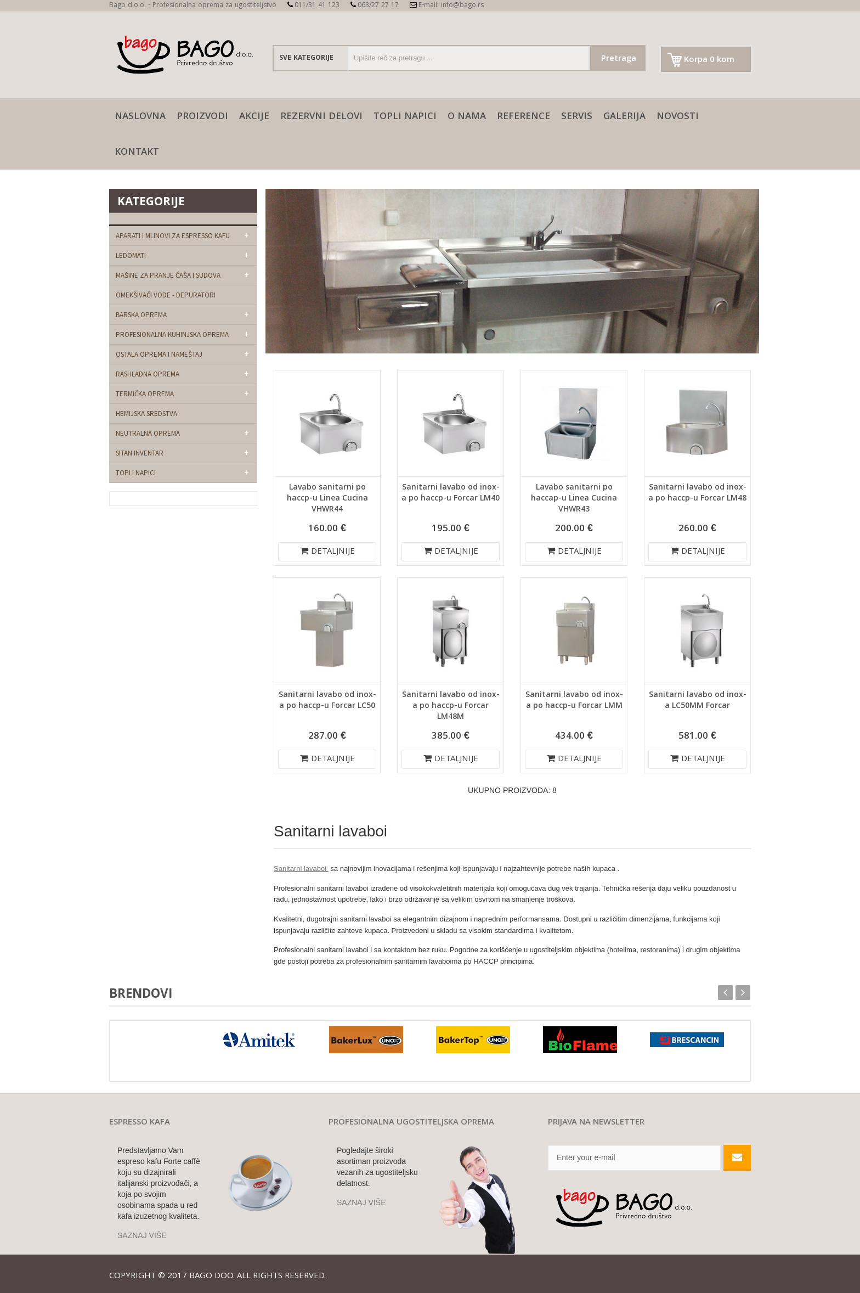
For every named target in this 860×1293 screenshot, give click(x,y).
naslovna (140, 117)
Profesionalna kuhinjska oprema (172, 334)
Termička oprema (145, 393)
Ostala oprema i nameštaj (159, 354)
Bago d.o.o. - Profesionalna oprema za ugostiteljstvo (192, 6)
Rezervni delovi (321, 117)
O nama (467, 117)
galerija (624, 117)
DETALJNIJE (327, 552)
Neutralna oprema (148, 433)
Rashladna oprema (147, 374)
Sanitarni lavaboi (301, 868)
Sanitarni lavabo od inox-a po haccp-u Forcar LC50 (327, 701)
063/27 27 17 (374, 6)
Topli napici (405, 117)
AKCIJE (254, 117)
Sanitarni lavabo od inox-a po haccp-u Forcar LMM (574, 701)
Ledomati (131, 255)
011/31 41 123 (313, 6)
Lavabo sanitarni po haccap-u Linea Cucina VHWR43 (574, 498)
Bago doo (211, 1276)
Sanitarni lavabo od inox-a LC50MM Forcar (697, 701)
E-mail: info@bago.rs (447, 6)
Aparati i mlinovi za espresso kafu (173, 235)
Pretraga (618, 59)
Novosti (678, 117)
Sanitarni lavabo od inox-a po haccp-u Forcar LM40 (450, 493)
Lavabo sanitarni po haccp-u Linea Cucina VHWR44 (327, 498)
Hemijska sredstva (146, 413)
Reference (523, 117)
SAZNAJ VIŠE (141, 1235)
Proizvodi (202, 117)
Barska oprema (141, 314)
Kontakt (137, 153)
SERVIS (576, 117)
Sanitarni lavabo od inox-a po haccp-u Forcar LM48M (451, 706)
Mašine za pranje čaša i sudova (168, 275)
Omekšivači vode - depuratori (166, 295)
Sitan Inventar (139, 453)
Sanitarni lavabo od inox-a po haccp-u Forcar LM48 (697, 493)
